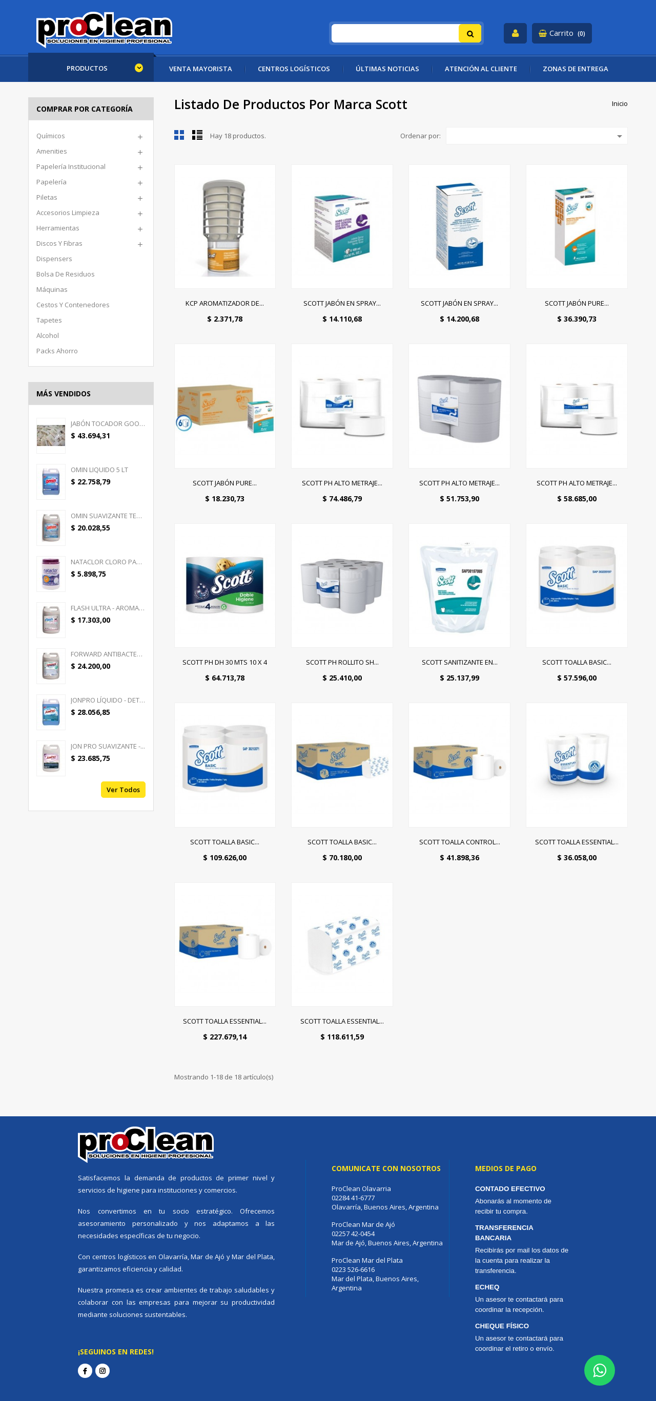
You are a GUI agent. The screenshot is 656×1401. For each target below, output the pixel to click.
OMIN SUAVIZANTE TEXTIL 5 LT (108, 515)
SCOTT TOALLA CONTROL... (459, 841)
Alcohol (47, 335)
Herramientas (57, 227)
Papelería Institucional (71, 166)
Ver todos (123, 789)
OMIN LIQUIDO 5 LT (99, 469)
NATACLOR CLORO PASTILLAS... (108, 561)
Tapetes (49, 320)
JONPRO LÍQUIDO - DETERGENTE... (108, 700)
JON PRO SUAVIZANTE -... (108, 746)
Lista (197, 135)
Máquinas (52, 289)
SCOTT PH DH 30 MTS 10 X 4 (224, 662)
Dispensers (54, 258)
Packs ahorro (57, 350)
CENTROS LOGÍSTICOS (294, 68)
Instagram (102, 1371)
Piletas (46, 197)
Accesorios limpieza (67, 212)
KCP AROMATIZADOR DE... (225, 303)
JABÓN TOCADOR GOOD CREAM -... (108, 423)
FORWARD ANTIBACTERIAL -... (108, 654)
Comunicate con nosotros (386, 1168)
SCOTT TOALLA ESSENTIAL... (577, 841)
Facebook (85, 1371)
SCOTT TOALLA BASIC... (576, 662)
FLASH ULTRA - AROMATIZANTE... (108, 607)
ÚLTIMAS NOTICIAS (387, 68)
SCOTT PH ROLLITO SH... (342, 662)
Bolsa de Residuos (65, 274)
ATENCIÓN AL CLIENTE (481, 68)
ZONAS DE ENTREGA (575, 68)
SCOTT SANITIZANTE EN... (460, 662)
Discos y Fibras (59, 243)
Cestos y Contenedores (73, 304)
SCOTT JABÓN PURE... (577, 303)
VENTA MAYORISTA (200, 68)
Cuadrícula (179, 135)
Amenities (51, 151)
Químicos (50, 135)
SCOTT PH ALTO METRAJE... (342, 482)
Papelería (51, 181)
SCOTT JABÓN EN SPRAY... (342, 303)
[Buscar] (407, 33)
